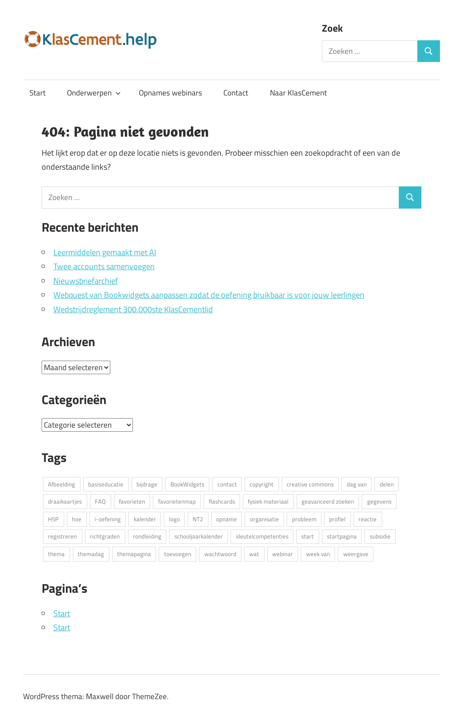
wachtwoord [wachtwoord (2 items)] (220, 553)
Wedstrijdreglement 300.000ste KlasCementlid (133, 309)
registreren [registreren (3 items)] (62, 536)
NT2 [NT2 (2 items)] (198, 519)
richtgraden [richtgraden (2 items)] (105, 536)
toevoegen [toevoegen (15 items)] (177, 553)
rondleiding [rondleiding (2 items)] (147, 536)
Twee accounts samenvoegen (104, 266)
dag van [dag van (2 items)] (357, 484)
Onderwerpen (94, 93)
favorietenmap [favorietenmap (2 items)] (177, 501)
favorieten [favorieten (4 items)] (132, 501)
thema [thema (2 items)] (56, 553)
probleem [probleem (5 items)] (304, 519)
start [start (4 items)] (307, 536)
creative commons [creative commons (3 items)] (310, 484)
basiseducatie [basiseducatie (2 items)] (105, 484)
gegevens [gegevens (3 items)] (379, 501)
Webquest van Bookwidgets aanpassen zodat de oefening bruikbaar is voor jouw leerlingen (208, 295)
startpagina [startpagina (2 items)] (342, 536)
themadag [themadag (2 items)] (91, 553)
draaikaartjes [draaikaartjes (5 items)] (65, 501)
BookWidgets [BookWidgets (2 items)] (187, 484)
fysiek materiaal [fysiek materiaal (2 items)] (268, 501)
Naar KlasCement (298, 93)
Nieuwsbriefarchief (85, 281)
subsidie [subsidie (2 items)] (380, 536)
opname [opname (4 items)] (226, 519)
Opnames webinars (170, 93)
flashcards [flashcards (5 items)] (222, 501)
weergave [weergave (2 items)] (356, 553)
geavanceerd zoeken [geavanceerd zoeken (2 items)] (328, 501)
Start (37, 93)
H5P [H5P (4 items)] (53, 519)
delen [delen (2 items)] (387, 484)
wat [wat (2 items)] (254, 553)
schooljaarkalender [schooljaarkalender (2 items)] (199, 536)
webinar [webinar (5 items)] (282, 553)
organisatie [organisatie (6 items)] (264, 519)
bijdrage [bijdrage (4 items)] (147, 484)
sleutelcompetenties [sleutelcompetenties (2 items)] (262, 536)
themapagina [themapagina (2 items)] (134, 553)
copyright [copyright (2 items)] (262, 484)
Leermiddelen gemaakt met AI (104, 252)
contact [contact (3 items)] (227, 484)
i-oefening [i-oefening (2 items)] (107, 519)
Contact (235, 93)
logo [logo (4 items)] (174, 519)
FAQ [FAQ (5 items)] (100, 501)
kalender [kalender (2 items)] (145, 519)
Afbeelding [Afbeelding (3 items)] (61, 484)
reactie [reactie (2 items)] (368, 519)
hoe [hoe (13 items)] (76, 519)
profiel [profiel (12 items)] (337, 519)
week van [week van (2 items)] (318, 553)
